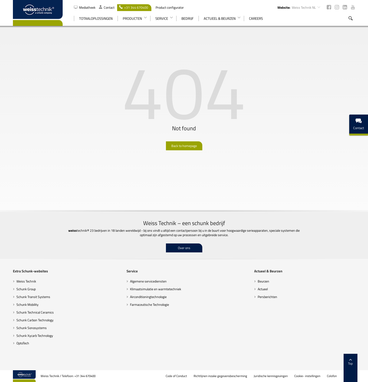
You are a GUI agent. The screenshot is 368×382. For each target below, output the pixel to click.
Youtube (353, 7)
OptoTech (22, 343)
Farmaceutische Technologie (149, 304)
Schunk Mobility (27, 304)
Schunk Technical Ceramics (35, 312)
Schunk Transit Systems (33, 296)
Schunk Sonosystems (31, 327)
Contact (107, 7)
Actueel (263, 288)
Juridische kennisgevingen (271, 376)
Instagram (337, 7)
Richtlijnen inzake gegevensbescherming (220, 376)
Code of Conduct (176, 376)
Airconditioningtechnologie (148, 296)
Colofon (332, 376)
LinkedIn (345, 7)
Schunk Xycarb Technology (34, 335)
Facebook (329, 7)
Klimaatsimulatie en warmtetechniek (155, 288)
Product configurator (170, 7)
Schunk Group (26, 288)
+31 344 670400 (133, 7)
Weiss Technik (26, 281)
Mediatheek (85, 7)
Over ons (184, 247)
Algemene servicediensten (148, 281)
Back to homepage (184, 145)
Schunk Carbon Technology (35, 320)
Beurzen (263, 281)
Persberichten (267, 296)
